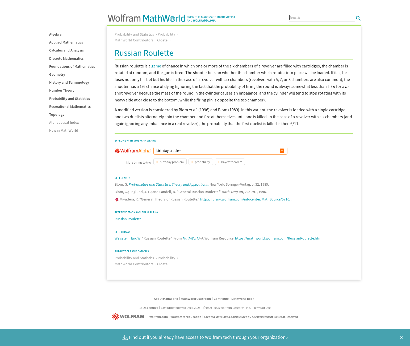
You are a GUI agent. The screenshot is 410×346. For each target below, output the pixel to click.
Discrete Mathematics (66, 58)
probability (202, 162)
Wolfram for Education (185, 317)
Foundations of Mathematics (72, 66)
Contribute (221, 299)
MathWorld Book (242, 299)
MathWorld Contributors (134, 40)
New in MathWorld (63, 130)
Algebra (55, 34)
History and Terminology (69, 82)
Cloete (162, 40)
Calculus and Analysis (66, 50)
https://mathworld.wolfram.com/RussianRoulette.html (279, 238)
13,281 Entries (148, 308)
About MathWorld (166, 299)
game (156, 66)
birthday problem (171, 162)
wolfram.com (158, 317)
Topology (56, 114)
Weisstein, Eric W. (128, 238)
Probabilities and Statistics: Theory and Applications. (169, 184)
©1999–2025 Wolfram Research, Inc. (227, 308)
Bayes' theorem (231, 162)
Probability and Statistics (69, 98)
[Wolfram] (129, 317)
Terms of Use (262, 308)
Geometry (57, 74)
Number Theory (61, 90)
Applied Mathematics (66, 42)
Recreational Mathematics (70, 106)
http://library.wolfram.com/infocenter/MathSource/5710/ (245, 199)
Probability (166, 34)
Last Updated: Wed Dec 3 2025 (180, 308)
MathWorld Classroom (196, 299)
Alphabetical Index (64, 122)
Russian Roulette (128, 218)
